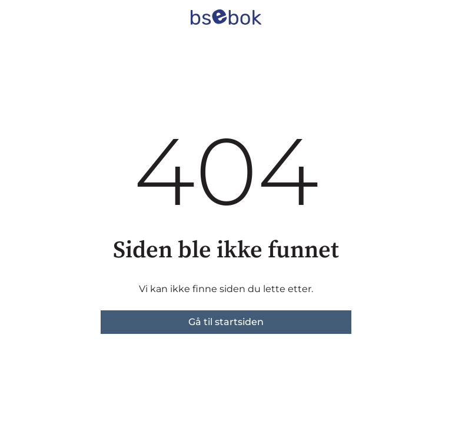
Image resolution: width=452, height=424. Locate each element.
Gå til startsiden (226, 321)
